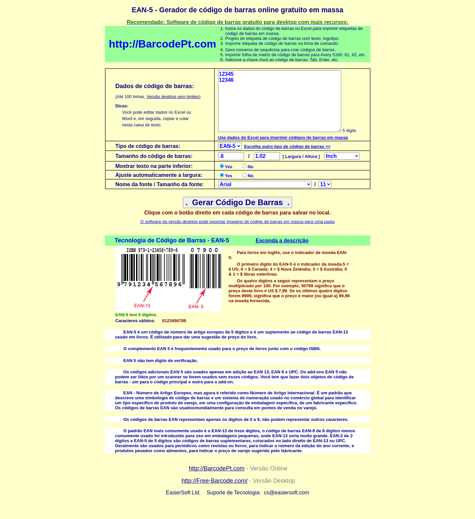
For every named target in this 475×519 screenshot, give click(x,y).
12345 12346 (279, 101)
